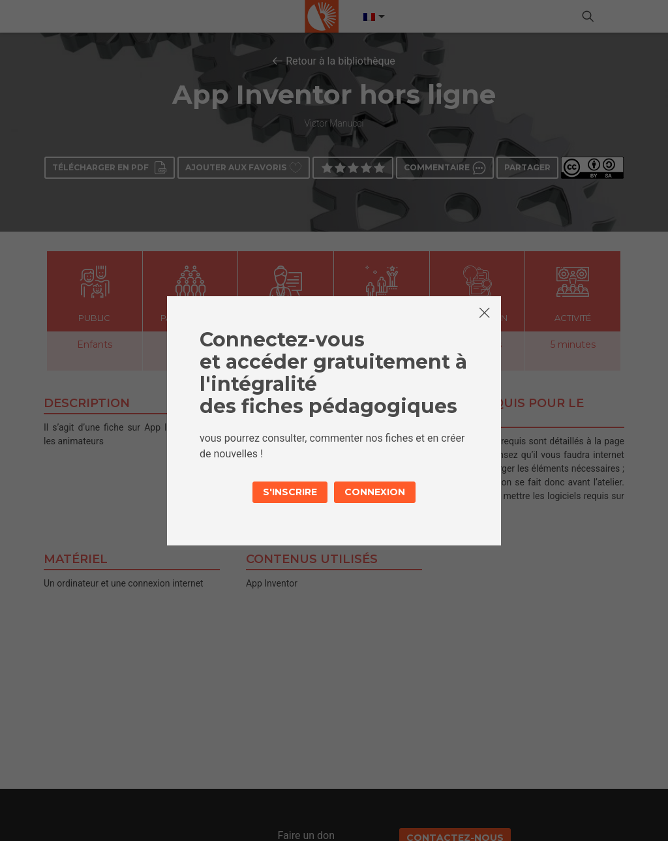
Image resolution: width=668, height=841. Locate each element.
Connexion (374, 492)
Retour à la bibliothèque (340, 61)
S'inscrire (290, 492)
